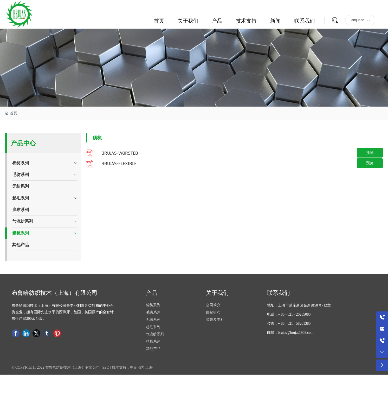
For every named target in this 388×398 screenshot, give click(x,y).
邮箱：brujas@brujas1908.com (290, 333)
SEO (105, 367)
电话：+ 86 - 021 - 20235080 (289, 314)
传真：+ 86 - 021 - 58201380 (289, 323)
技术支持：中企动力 (128, 367)
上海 (149, 367)
